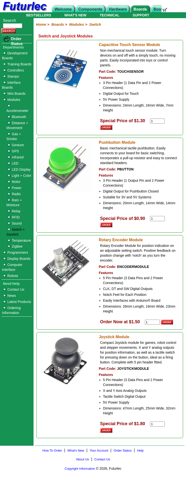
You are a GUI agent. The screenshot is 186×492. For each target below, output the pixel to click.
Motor (14, 182)
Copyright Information (80, 468)
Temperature (19, 240)
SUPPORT (141, 15)
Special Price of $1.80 (122, 423)
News (9, 296)
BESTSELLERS (38, 15)
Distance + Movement (17, 125)
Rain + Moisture (14, 202)
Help (140, 450)
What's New (75, 450)
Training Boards (17, 64)
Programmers (15, 252)
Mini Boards (14, 94)
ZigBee (15, 246)
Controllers (13, 70)
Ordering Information (11, 310)
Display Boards (16, 259)
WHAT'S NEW (75, 15)
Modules (11, 100)
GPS (13, 151)
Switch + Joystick (15, 232)
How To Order (52, 450)
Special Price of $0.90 (122, 218)
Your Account (99, 450)
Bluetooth (17, 117)
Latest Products (17, 302)
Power (15, 188)
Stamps (11, 76)
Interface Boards (11, 85)
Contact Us (13, 289)
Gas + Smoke (13, 136)
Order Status (17, 41)
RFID (14, 217)
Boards (57, 24)
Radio (14, 194)
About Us (82, 459)
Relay (14, 211)
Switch (95, 24)
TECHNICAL (109, 15)
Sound (15, 223)
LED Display (19, 169)
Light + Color (19, 176)
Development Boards (15, 55)
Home (41, 24)
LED (13, 163)
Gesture (16, 145)
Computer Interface (12, 267)
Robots (10, 276)
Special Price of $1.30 (122, 120)
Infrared (15, 157)
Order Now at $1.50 (120, 321)
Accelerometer (17, 109)
